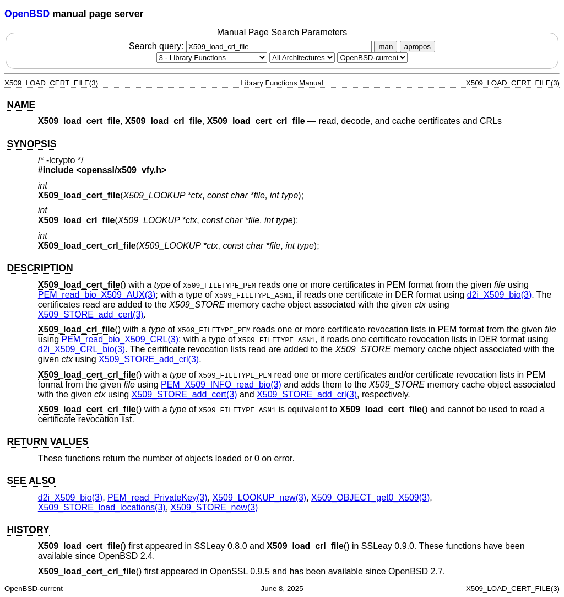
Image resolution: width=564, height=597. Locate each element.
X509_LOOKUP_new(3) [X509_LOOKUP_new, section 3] (259, 497)
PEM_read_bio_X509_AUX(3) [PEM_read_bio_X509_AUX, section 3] (96, 294)
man (385, 46)
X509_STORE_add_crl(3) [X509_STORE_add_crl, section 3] (149, 359)
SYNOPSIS (31, 143)
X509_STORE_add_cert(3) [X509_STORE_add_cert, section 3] (91, 314)
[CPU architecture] (302, 57)
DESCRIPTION (40, 267)
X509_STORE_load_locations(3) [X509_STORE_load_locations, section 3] (102, 507)
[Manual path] (372, 57)
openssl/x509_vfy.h (122, 170)
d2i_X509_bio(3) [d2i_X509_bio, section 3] (499, 294)
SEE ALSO (31, 480)
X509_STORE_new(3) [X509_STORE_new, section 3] (214, 507)
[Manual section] (211, 57)
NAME (21, 104)
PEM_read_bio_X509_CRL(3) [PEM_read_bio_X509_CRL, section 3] (120, 339)
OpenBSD (27, 13)
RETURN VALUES (47, 441)
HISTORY (28, 529)
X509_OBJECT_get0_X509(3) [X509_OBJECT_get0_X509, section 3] (370, 497)
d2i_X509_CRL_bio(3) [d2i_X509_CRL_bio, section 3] (81, 349)
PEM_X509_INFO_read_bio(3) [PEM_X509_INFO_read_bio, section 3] (221, 384)
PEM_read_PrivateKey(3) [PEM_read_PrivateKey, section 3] (157, 497)
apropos (417, 46)
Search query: (252, 46)
